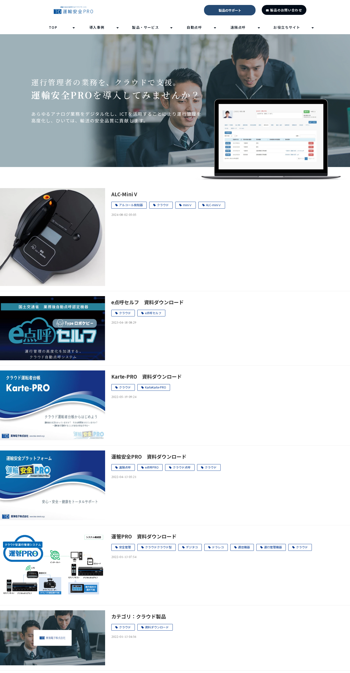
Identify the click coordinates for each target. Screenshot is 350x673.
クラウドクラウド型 (158, 547)
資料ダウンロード (157, 627)
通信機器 (244, 547)
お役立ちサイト (286, 27)
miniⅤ (187, 205)
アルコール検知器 (131, 205)
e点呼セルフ (153, 313)
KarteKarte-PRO (155, 387)
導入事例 (97, 27)
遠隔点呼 (238, 27)
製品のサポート (230, 10)
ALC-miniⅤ (213, 205)
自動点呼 (194, 27)
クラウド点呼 (182, 467)
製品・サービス (145, 27)
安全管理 (125, 547)
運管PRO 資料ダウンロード (143, 536)
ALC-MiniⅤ (124, 194)
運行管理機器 (273, 547)
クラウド (163, 205)
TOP (53, 27)
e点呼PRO (152, 467)
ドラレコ (218, 547)
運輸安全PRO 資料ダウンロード (148, 456)
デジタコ (192, 547)
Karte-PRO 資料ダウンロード (146, 376)
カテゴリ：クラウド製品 (138, 616)
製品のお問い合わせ (286, 10)
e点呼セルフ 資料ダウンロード (147, 302)
